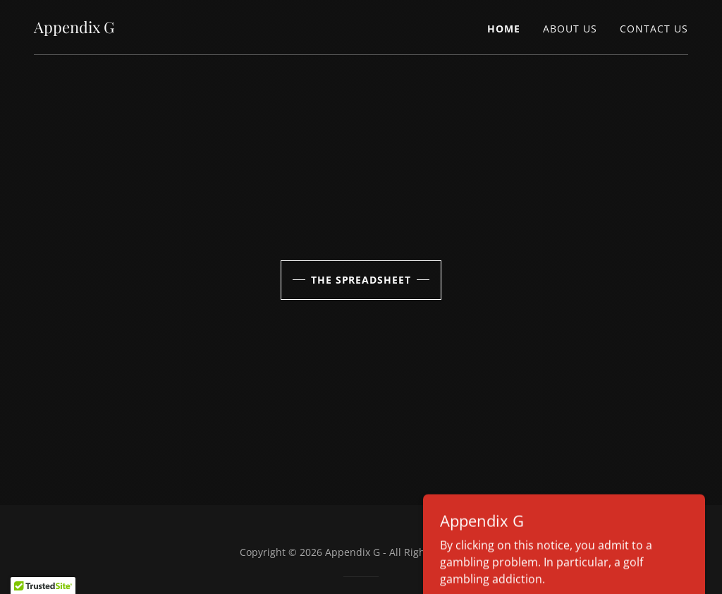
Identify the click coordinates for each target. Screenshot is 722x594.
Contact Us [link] (654, 28)
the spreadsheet (361, 279)
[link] (74, 29)
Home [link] (503, 28)
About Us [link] (570, 28)
